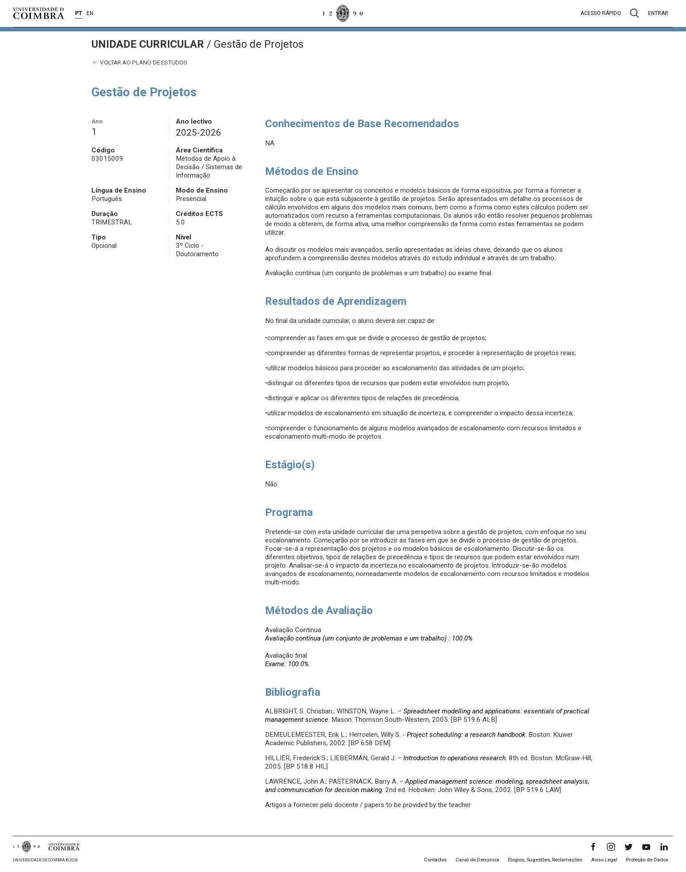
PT (78, 13)
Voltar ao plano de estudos (139, 62)
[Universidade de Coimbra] (38, 13)
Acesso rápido (600, 13)
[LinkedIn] (664, 846)
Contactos (435, 860)
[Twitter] (628, 846)
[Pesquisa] (634, 13)
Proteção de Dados (647, 860)
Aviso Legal (604, 860)
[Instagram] (611, 846)
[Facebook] (593, 846)
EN (90, 13)
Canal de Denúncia (477, 860)
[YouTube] (646, 846)
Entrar (658, 13)
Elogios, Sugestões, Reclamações (545, 860)
